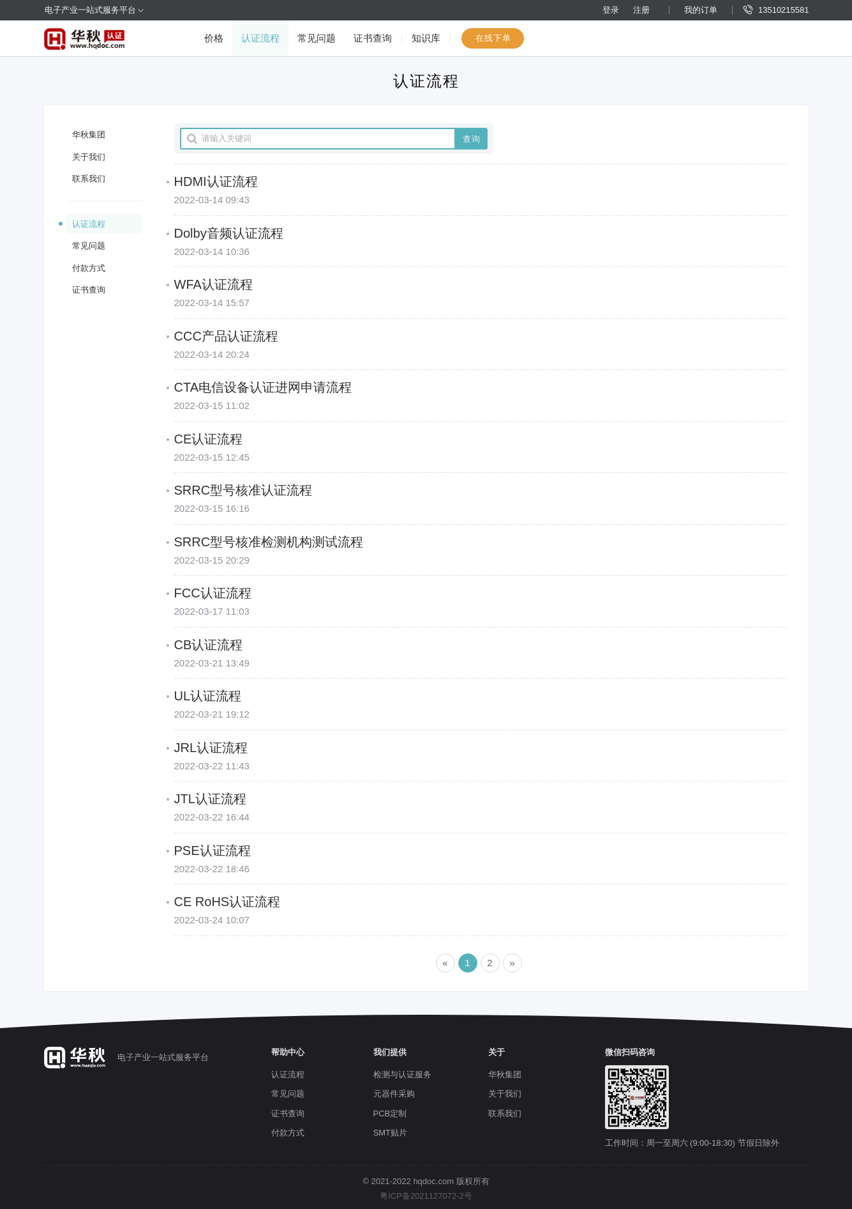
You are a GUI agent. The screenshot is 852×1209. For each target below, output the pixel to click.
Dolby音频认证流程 (228, 233)
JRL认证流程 (211, 748)
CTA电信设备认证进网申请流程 (263, 387)
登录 (610, 10)
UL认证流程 (208, 696)
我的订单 (700, 10)
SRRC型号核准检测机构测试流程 (269, 542)
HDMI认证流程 (216, 181)
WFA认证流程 (213, 284)
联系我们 (88, 178)
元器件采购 (394, 1093)
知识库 (426, 38)
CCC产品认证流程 (226, 336)
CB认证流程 (208, 645)
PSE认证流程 (212, 850)
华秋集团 (88, 134)
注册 (641, 10)
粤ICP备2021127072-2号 (426, 1196)
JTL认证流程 (210, 799)
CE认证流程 (208, 439)
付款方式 (88, 268)
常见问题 (316, 38)
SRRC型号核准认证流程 (243, 490)
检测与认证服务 (402, 1074)
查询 (472, 139)
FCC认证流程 (212, 593)
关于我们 (88, 157)
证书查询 (373, 38)
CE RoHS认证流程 (227, 902)
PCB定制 (390, 1113)
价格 (213, 38)
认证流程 (260, 38)
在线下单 (493, 38)
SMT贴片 (390, 1132)
